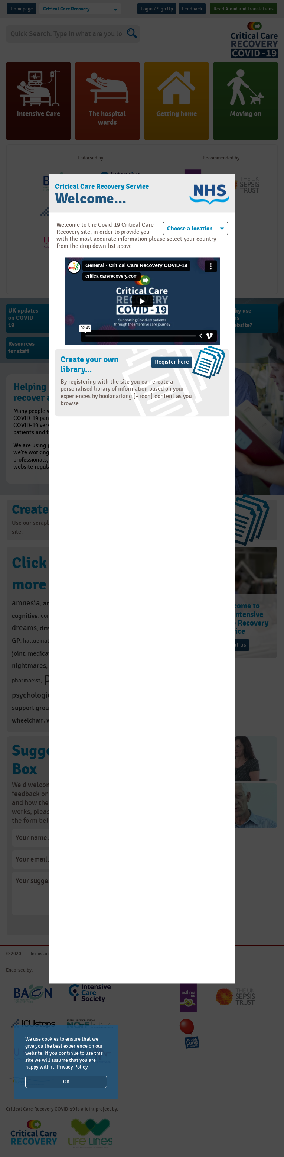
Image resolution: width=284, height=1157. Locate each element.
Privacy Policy (72, 1067)
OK (66, 1082)
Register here (172, 362)
